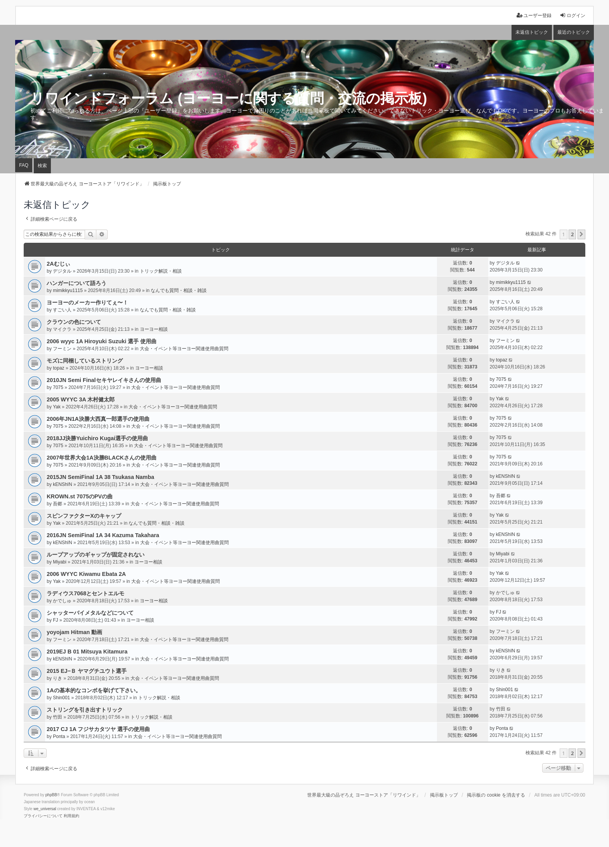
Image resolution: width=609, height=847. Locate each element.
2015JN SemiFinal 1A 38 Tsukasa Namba (100, 477)
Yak (57, 407)
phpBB (51, 795)
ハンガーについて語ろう (76, 283)
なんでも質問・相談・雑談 (179, 290)
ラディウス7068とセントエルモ (85, 593)
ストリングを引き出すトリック (85, 710)
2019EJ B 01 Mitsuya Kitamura (87, 651)
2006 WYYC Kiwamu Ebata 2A (86, 574)
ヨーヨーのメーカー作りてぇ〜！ (87, 302)
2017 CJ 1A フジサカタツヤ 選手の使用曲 (98, 729)
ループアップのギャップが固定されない (95, 554)
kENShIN (62, 484)
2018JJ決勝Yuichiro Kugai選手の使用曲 (97, 438)
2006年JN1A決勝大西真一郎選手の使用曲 (98, 419)
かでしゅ (62, 600)
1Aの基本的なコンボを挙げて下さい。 (94, 690)
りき (57, 678)
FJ (55, 620)
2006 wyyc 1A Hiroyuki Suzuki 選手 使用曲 (102, 341)
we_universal (44, 809)
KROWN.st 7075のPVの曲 (80, 496)
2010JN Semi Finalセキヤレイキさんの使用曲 (104, 380)
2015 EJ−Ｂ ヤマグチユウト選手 (87, 671)
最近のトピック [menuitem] (573, 32)
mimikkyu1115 (68, 290)
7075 (58, 387)
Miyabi (59, 562)
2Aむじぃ (58, 264)
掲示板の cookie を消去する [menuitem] (496, 795)
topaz (58, 368)
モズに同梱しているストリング (85, 361)
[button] (581, 234)
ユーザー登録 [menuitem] (534, 15)
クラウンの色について (74, 322)
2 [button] (572, 234)
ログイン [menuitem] (572, 15)
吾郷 (57, 503)
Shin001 (61, 697)
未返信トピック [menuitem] (531, 32)
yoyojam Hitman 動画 (74, 632)
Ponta (59, 736)
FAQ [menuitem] (23, 165)
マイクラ (62, 329)
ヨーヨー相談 (154, 329)
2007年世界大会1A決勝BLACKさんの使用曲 (102, 458)
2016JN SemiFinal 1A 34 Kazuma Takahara (103, 535)
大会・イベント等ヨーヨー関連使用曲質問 (184, 348)
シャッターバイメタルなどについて (90, 613)
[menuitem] (43, 815)
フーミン (62, 348)
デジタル (62, 271)
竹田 (57, 717)
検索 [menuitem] (42, 165)
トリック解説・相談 (161, 271)
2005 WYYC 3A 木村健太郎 (81, 399)
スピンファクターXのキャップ (84, 516)
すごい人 (62, 310)
